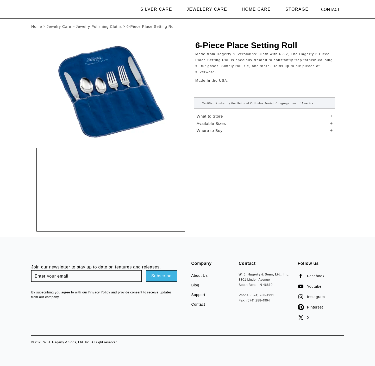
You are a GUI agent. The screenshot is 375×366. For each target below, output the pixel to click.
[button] (157, 9)
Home (36, 26)
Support (198, 295)
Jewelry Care (59, 26)
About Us (199, 275)
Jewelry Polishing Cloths (99, 26)
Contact (330, 9)
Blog (195, 285)
